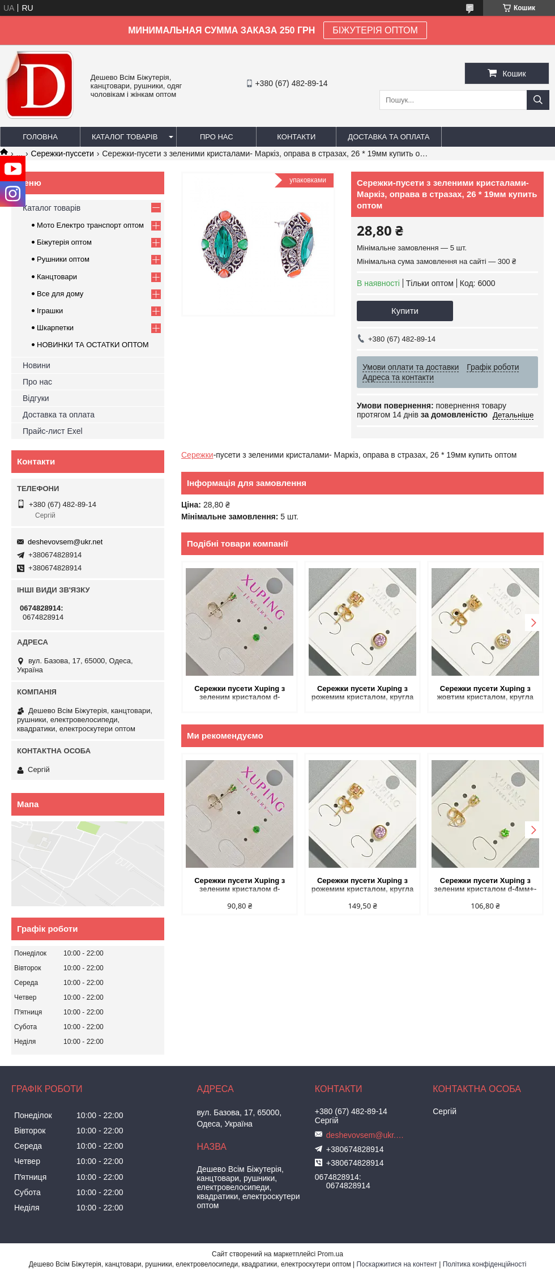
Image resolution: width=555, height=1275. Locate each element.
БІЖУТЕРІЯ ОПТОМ (375, 30)
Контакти (296, 137)
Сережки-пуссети (62, 153)
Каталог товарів (124, 137)
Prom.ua (330, 1254)
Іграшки (50, 310)
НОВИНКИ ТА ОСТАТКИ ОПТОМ (93, 344)
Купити (405, 310)
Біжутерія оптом (64, 242)
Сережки (197, 454)
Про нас (216, 137)
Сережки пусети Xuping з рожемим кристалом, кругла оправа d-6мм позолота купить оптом (362, 693)
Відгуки (36, 398)
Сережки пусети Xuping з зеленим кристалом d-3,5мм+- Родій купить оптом (240, 693)
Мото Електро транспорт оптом (90, 225)
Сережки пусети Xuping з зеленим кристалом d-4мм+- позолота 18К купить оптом (485, 885)
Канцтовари (57, 276)
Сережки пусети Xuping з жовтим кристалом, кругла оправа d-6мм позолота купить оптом (485, 693)
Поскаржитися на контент (396, 1264)
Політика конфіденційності (485, 1264)
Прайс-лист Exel (53, 431)
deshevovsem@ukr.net (65, 542)
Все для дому (60, 293)
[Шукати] (538, 100)
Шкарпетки (55, 327)
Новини (36, 365)
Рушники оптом (63, 259)
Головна (40, 137)
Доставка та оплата (388, 137)
